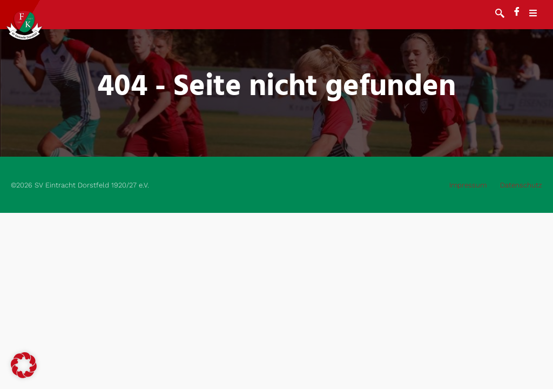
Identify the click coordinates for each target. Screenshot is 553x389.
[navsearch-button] (499, 14)
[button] (24, 365)
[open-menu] (538, 15)
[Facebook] (516, 12)
